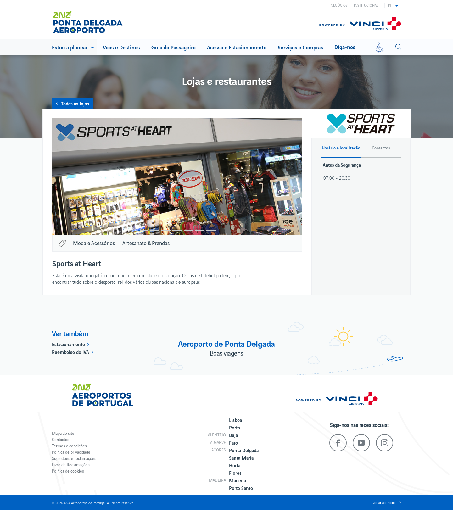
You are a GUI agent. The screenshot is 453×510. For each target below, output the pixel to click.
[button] (393, 5)
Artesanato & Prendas (146, 243)
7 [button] (211, 230)
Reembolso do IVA (70, 351)
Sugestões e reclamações (74, 458)
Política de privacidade (71, 452)
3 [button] (166, 230)
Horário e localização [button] (341, 148)
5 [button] (188, 230)
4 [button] (177, 230)
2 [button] (154, 230)
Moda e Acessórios (94, 243)
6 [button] (199, 230)
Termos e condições (69, 446)
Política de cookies (68, 471)
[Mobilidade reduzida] (380, 47)
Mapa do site (63, 433)
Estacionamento (68, 343)
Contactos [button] (381, 148)
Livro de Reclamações (71, 465)
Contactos (60, 439)
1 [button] (143, 230)
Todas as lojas (75, 103)
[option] (177, 176)
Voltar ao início (383, 502)
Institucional (366, 5)
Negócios (339, 5)
